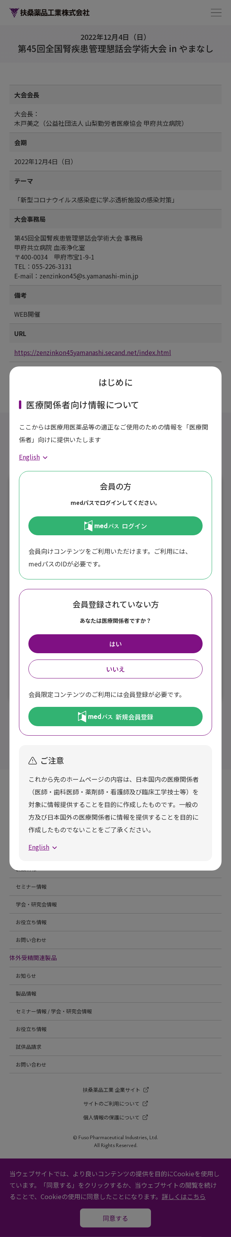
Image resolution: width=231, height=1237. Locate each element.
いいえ (115, 669)
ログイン (115, 525)
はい (115, 643)
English (29, 457)
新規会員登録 (115, 716)
